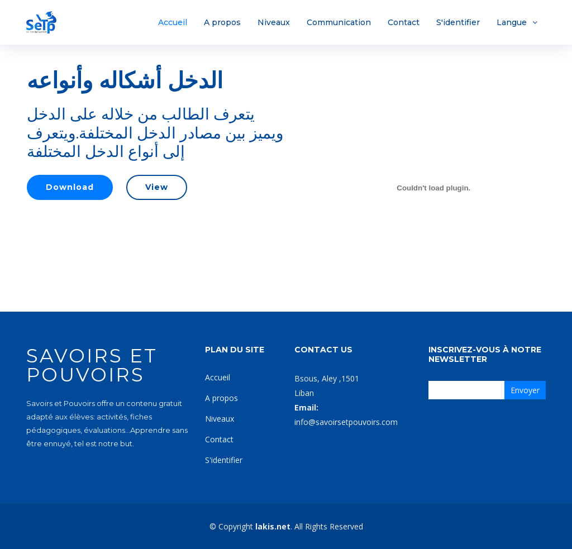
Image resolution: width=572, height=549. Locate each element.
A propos (222, 22)
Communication (339, 22)
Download (70, 187)
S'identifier (458, 22)
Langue (512, 22)
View (156, 187)
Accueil (172, 22)
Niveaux (274, 22)
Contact (404, 22)
